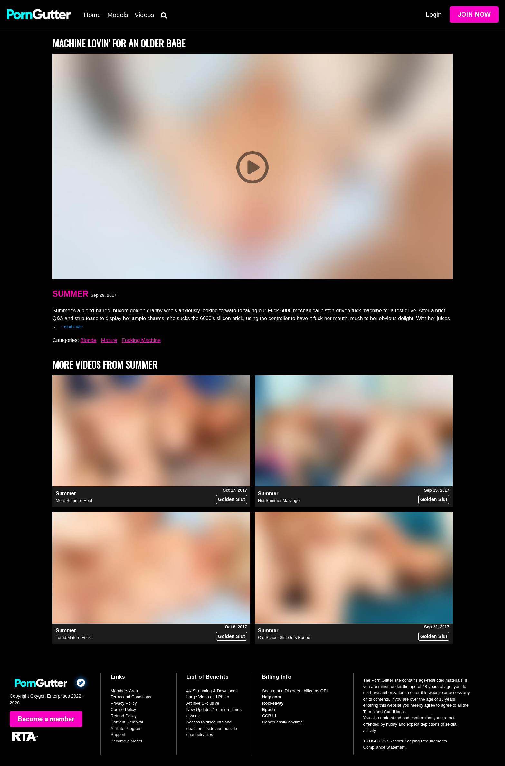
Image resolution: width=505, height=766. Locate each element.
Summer (70, 293)
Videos (144, 14)
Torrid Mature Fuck (73, 637)
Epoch (268, 709)
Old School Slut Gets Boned (284, 637)
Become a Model (126, 741)
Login (434, 14)
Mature (109, 340)
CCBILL (270, 715)
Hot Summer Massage (279, 500)
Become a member (46, 719)
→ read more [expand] (71, 326)
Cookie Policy (123, 709)
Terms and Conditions (131, 696)
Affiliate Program (126, 728)
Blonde (88, 340)
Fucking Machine (141, 340)
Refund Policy (124, 715)
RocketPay (272, 703)
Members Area (124, 690)
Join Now (474, 14)
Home (92, 14)
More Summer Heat (74, 500)
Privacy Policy (124, 703)
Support (118, 734)
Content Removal (127, 722)
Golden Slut (231, 499)
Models (117, 14)
